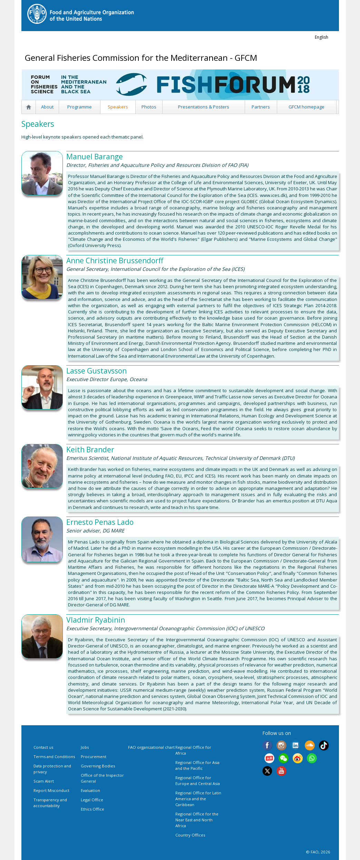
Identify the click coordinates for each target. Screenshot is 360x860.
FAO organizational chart (151, 747)
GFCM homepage (306, 107)
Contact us (43, 747)
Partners (261, 107)
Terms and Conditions (54, 756)
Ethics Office (92, 809)
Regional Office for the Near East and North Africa (196, 819)
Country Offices (190, 835)
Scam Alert (43, 781)
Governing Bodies (98, 765)
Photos (149, 107)
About (47, 107)
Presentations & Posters (203, 107)
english (321, 37)
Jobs (85, 747)
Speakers (118, 107)
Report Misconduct (51, 790)
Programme (79, 107)
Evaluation (90, 790)
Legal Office (92, 799)
